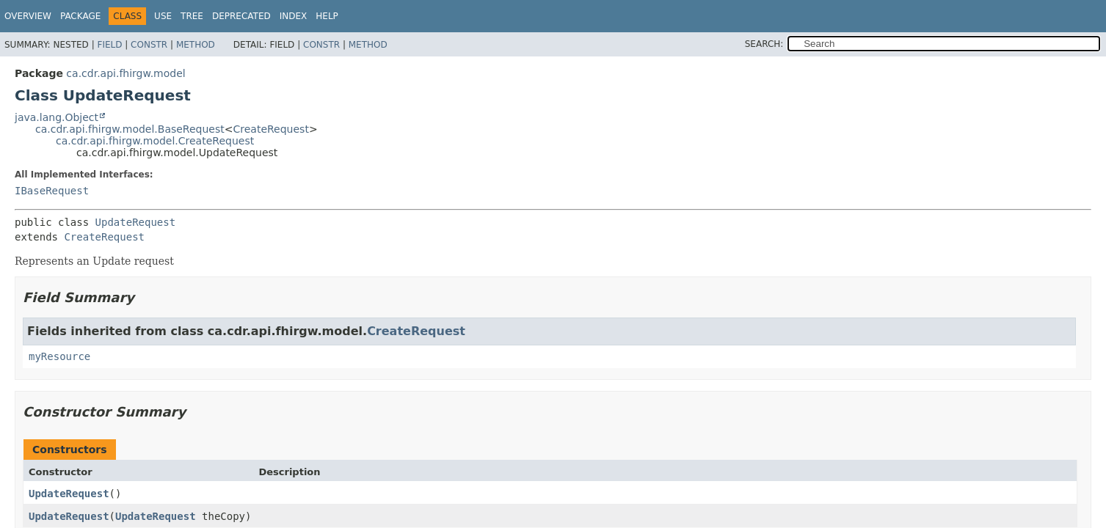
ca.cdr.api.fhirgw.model (125, 73)
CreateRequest (270, 129)
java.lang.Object (56, 117)
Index (294, 16)
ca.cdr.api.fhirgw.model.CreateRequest (155, 141)
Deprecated (241, 16)
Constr (149, 45)
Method (195, 45)
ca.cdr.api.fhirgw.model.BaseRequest (130, 129)
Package (80, 16)
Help (327, 16)
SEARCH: (764, 44)
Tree (192, 16)
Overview (27, 16)
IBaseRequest (52, 191)
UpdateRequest (135, 222)
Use (163, 16)
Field (109, 45)
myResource (59, 356)
